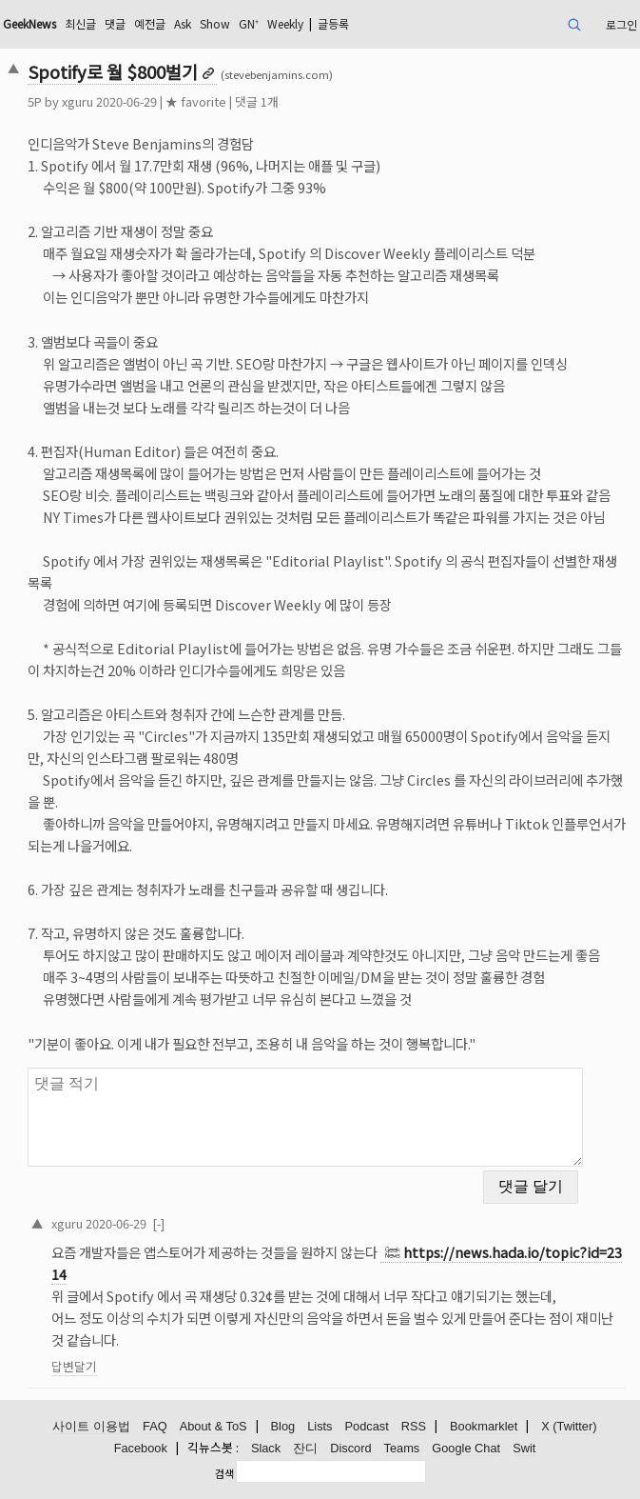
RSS (413, 1426)
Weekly (285, 23)
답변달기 (74, 1366)
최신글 (80, 23)
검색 (224, 1473)
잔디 (305, 1448)
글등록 (333, 23)
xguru (77, 101)
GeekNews (29, 23)
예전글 (149, 23)
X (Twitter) (568, 1426)
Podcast (367, 1426)
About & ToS (213, 1426)
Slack (266, 1448)
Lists (319, 1426)
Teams (402, 1448)
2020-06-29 (116, 1223)
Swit (524, 1448)
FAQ (155, 1426)
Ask (182, 23)
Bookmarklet (483, 1426)
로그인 (621, 24)
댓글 (115, 23)
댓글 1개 (257, 101)
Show (215, 23)
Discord (350, 1448)
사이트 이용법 (91, 1426)
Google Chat (466, 1448)
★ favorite (195, 101)
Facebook (140, 1448)
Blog (283, 1426)
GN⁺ (249, 23)
